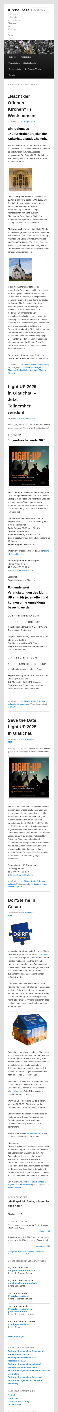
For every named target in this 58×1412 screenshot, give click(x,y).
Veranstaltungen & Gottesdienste (22, 63)
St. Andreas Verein (33, 69)
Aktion (27, 365)
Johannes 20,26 (43, 1246)
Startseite (12, 57)
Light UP (11, 707)
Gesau (18, 1187)
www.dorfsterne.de (34, 1133)
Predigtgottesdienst (18, 1296)
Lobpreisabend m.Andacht (22, 1270)
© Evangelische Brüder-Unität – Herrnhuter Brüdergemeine (26, 1252)
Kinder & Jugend (38, 701)
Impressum (13, 1398)
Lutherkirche (23, 370)
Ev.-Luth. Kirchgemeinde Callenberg (25, 1377)
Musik (33, 365)
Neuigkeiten (26, 57)
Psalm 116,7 (45, 1231)
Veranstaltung (43, 365)
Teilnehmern (18, 1091)
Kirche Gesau (20, 10)
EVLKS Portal (14, 1405)
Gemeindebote (15, 69)
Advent (11, 1187)
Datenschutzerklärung (18, 1401)
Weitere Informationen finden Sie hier (19, 1254)
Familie (34, 1182)
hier (47, 358)
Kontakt (12, 75)
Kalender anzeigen (16, 1336)
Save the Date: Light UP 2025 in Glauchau (23, 727)
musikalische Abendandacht (23, 1283)
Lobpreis (12, 704)
